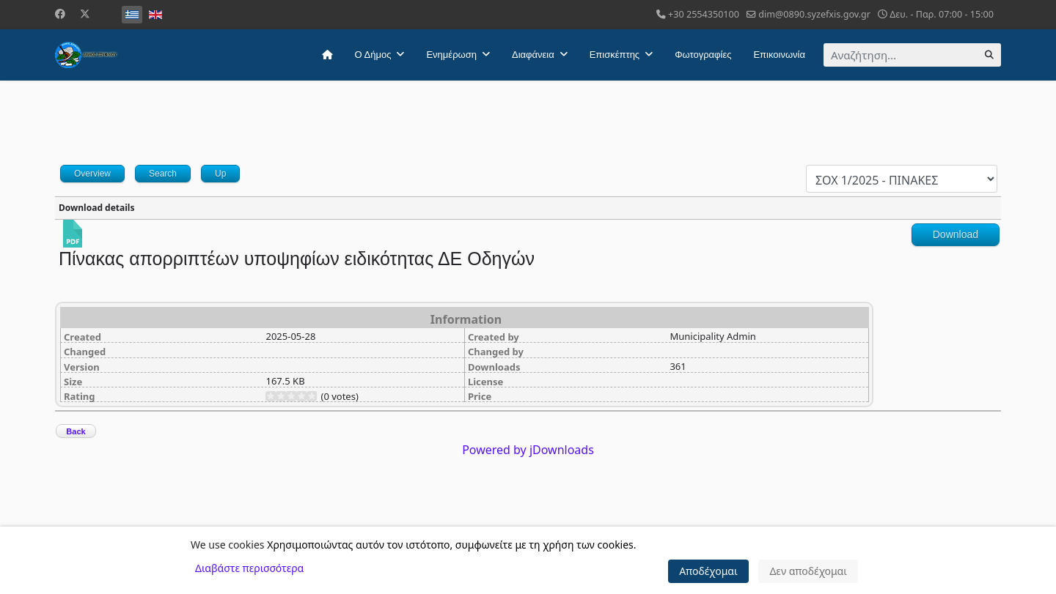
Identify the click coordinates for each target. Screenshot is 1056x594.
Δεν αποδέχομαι (808, 571)
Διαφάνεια (533, 54)
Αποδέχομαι (708, 571)
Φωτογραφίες (703, 54)
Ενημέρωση (451, 54)
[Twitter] (85, 14)
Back (75, 431)
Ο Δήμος (373, 54)
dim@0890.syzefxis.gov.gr (814, 14)
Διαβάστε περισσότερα (249, 568)
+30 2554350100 (703, 14)
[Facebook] (60, 14)
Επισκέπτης (614, 54)
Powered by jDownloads (528, 450)
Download (955, 234)
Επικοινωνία (779, 54)
